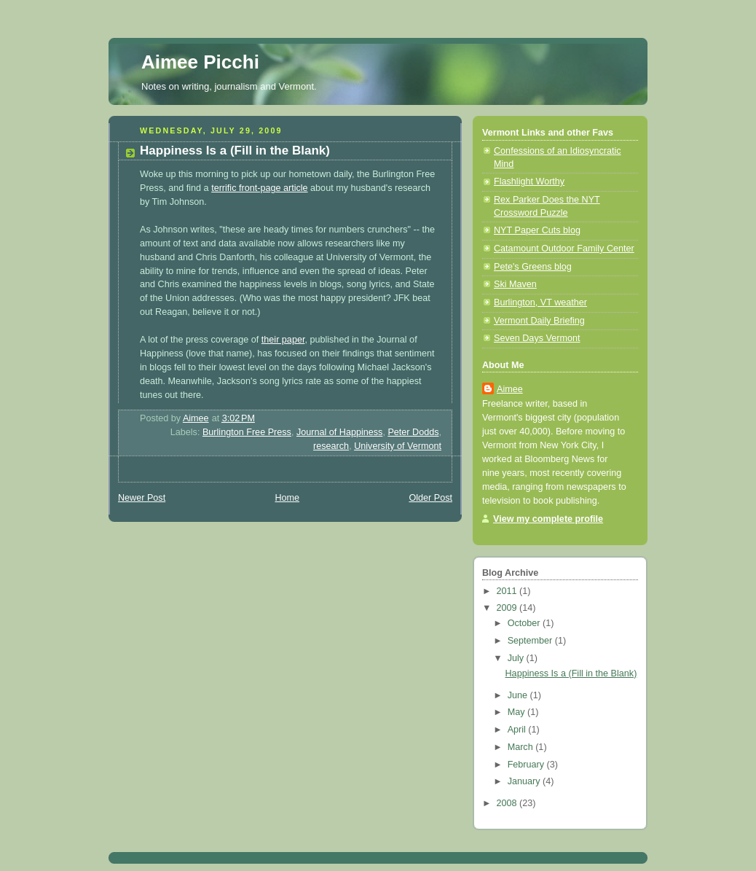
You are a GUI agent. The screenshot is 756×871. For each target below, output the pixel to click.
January (525, 781)
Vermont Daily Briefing (539, 321)
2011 (508, 591)
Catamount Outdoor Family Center (564, 248)
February (527, 764)
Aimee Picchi (200, 62)
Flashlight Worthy (529, 181)
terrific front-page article (259, 188)
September (531, 641)
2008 (508, 803)
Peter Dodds (412, 432)
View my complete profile (548, 519)
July (517, 658)
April (518, 729)
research (331, 446)
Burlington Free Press (246, 432)
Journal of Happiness (339, 432)
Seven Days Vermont (537, 338)
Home (287, 498)
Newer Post (141, 498)
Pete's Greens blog (533, 267)
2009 (508, 608)
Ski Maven (515, 284)
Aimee (510, 389)
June (519, 695)
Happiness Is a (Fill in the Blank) (571, 673)
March (522, 747)
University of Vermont (397, 446)
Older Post (430, 498)
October (525, 623)
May (517, 712)
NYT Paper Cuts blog (537, 230)
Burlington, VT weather (540, 302)
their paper (283, 340)
